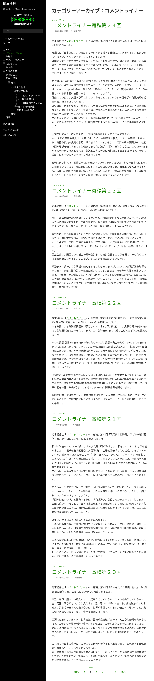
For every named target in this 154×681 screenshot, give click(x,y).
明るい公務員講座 (25, 106)
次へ (123, 672)
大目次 (6, 43)
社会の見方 (11, 71)
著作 (13, 82)
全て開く (7, 53)
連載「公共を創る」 (26, 110)
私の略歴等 (8, 124)
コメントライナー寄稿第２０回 (87, 572)
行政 (8, 117)
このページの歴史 (15, 60)
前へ (76, 672)
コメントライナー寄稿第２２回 (87, 303)
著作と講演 (11, 78)
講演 (13, 113)
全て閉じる (17, 53)
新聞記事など (28, 99)
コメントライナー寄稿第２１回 (87, 419)
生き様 (9, 67)
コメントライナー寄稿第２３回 (87, 191)
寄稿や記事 (22, 91)
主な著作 (20, 87)
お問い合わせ (10, 134)
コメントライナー (31, 95)
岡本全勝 (9, 4)
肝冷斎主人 (11, 74)
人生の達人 (11, 63)
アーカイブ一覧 (11, 130)
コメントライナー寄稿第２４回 (87, 25)
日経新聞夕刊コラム (32, 102)
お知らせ (10, 56)
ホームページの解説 (13, 38)
